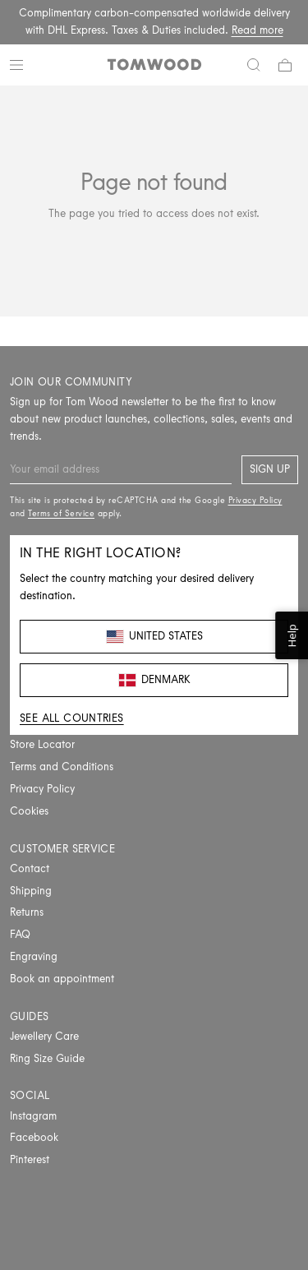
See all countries (72, 718)
